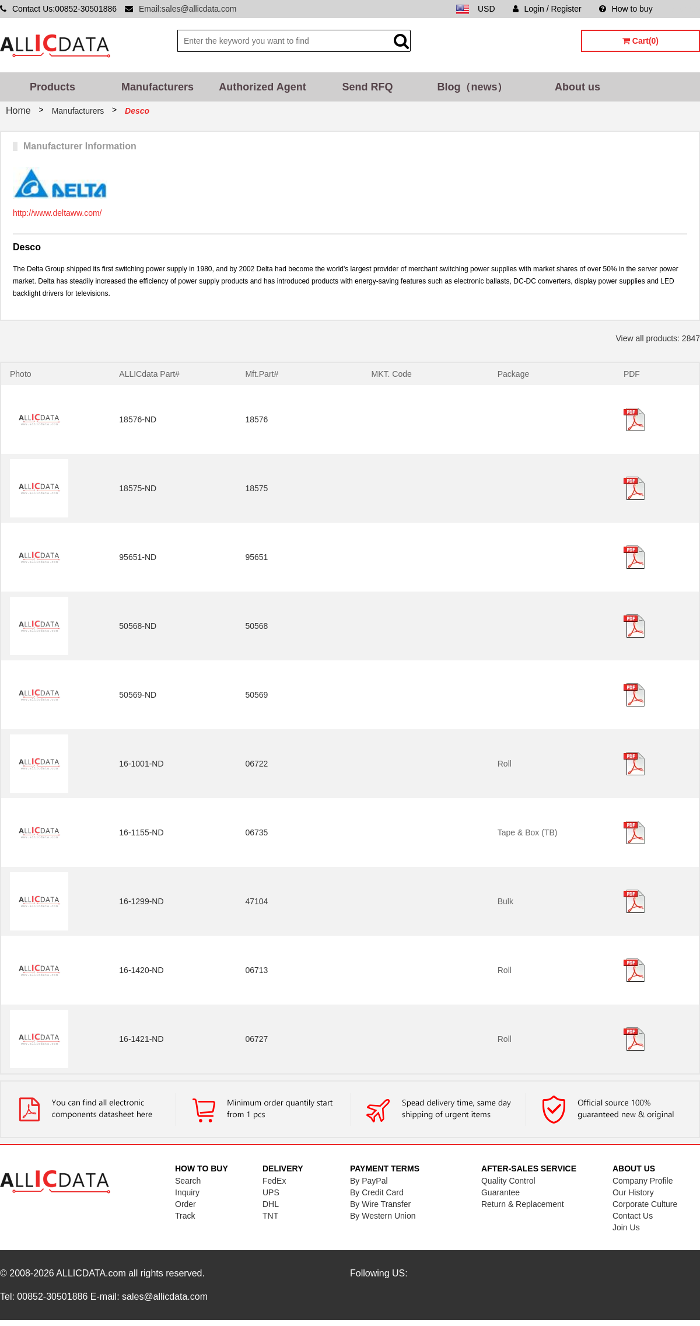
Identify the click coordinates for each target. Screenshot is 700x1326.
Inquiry (187, 1192)
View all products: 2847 (658, 338)
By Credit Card (377, 1192)
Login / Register (547, 8)
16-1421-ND (141, 1039)
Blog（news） (472, 87)
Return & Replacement (522, 1204)
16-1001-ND (141, 763)
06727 (256, 1039)
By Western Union (383, 1215)
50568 (256, 626)
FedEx (274, 1180)
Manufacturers (157, 87)
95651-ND (137, 557)
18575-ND (137, 488)
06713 (256, 970)
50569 (256, 694)
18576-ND (137, 419)
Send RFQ (367, 87)
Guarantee (500, 1192)
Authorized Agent (262, 87)
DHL (270, 1204)
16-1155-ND (141, 832)
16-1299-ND (141, 901)
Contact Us (632, 1215)
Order (185, 1204)
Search (188, 1180)
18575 (256, 488)
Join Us (626, 1227)
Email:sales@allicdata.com (188, 8)
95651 (256, 557)
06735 (256, 832)
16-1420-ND (141, 970)
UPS (270, 1192)
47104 (256, 901)
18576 (256, 419)
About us (577, 87)
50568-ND (137, 626)
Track (185, 1215)
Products (52, 87)
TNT (270, 1215)
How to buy (626, 8)
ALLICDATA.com (90, 1273)
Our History (633, 1192)
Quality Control (508, 1180)
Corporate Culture (644, 1204)
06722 (256, 763)
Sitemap (685, 8)
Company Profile (642, 1180)
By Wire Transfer (380, 1204)
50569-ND (137, 694)
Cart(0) (640, 41)
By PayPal (369, 1180)
